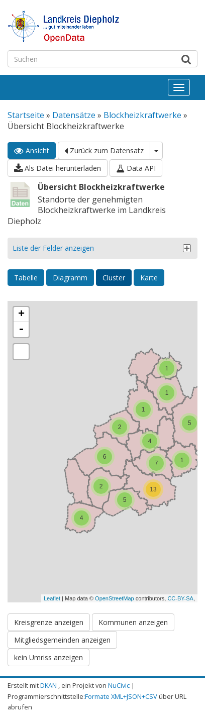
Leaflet (52, 598)
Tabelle (26, 277)
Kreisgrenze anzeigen (48, 622)
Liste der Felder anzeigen (53, 248)
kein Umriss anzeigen (48, 657)
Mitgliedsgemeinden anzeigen (62, 640)
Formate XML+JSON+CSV (121, 696)
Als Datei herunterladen (57, 168)
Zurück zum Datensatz (104, 150)
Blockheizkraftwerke (142, 115)
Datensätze (73, 115)
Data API (136, 168)
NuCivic (119, 685)
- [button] (21, 329)
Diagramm (70, 277)
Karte (149, 277)
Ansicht (31, 150)
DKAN (48, 685)
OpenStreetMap (114, 598)
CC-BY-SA (180, 598)
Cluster (113, 277)
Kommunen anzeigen (133, 622)
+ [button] (21, 314)
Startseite (26, 115)
